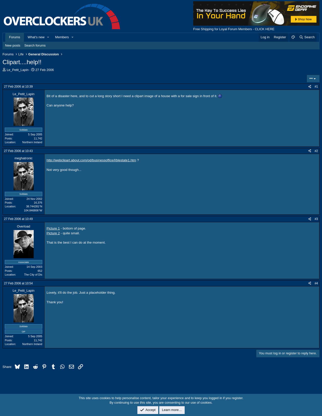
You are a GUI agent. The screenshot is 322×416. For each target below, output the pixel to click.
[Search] (307, 37)
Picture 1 (53, 228)
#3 (316, 219)
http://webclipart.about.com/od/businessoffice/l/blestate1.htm (91, 160)
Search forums (35, 45)
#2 (316, 151)
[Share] (309, 87)
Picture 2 (53, 233)
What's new (36, 37)
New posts (12, 45)
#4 (316, 283)
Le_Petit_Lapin (18, 70)
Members (62, 37)
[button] (48, 37)
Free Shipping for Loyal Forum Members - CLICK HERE (233, 29)
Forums (14, 37)
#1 (316, 86)
